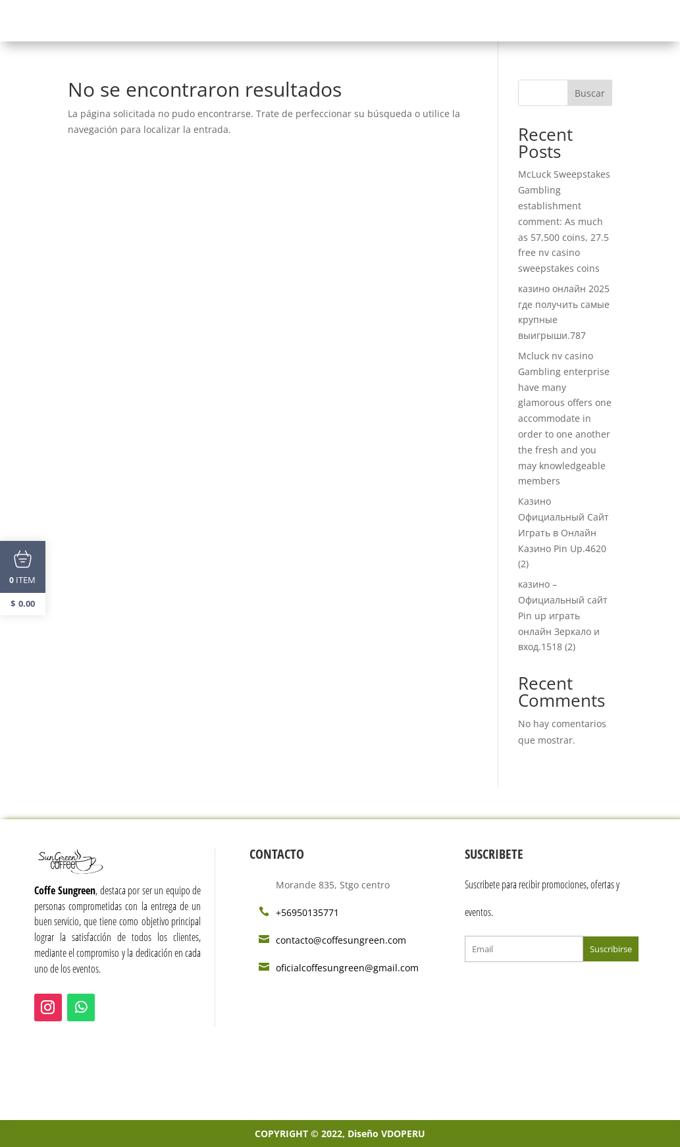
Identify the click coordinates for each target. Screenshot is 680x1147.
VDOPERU (403, 1133)
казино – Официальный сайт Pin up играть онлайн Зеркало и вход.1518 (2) (563, 615)
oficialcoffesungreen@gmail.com (347, 967)
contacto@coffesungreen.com (341, 940)
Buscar (590, 93)
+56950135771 (307, 912)
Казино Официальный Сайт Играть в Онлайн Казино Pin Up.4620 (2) (563, 532)
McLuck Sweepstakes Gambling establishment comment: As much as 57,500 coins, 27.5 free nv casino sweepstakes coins (564, 221)
